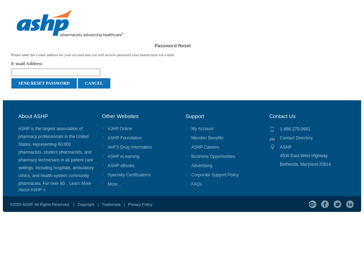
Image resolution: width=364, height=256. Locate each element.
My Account (202, 128)
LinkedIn (350, 204)
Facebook (325, 204)
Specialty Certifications (129, 174)
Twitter (337, 204)
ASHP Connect (312, 204)
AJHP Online (120, 128)
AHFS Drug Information (130, 147)
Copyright (86, 204)
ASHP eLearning (123, 156)
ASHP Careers (205, 147)
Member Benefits (207, 137)
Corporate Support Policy (215, 174)
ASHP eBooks (121, 165)
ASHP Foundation (125, 137)
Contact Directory (296, 137)
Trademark (111, 204)
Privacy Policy (140, 204)
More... (114, 184)
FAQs (196, 184)
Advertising (201, 165)
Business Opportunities (213, 156)
